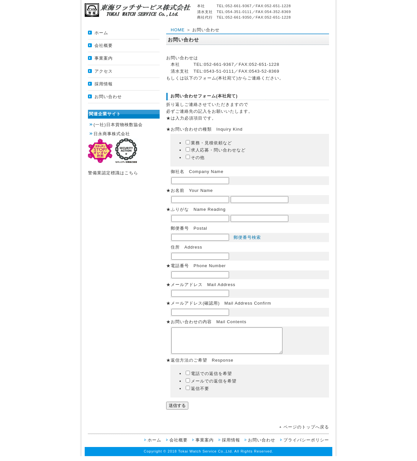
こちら (131, 172)
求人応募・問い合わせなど (216, 150)
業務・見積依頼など (209, 142)
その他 (195, 157)
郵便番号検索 (247, 237)
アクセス (103, 71)
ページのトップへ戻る (306, 431)
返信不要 (197, 393)
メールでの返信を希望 (211, 385)
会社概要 (103, 45)
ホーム (101, 32)
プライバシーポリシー (306, 444)
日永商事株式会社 (111, 133)
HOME (178, 29)
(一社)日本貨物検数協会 (118, 124)
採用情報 (103, 83)
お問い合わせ (108, 96)
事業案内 (103, 58)
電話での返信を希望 (209, 378)
